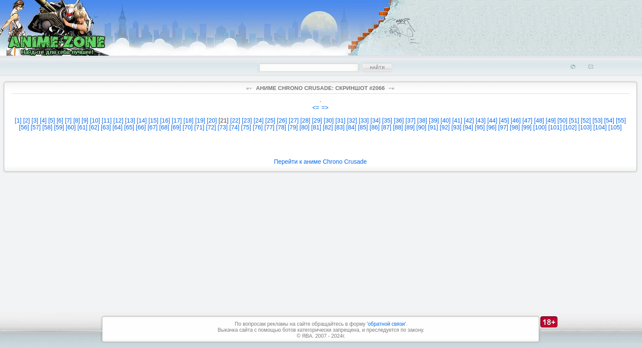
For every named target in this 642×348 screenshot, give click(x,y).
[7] (68, 120)
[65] (129, 127)
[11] (107, 120)
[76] (257, 127)
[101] (554, 127)
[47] (527, 120)
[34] (375, 120)
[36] (399, 120)
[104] (599, 127)
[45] (504, 120)
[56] (24, 127)
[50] (562, 120)
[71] (199, 127)
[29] (317, 120)
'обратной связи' (386, 324)
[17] (177, 120)
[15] (153, 120)
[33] (364, 120)
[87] (386, 127)
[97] (503, 127)
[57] (36, 127)
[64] (117, 127)
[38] (422, 120)
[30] (329, 120)
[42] (469, 120)
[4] (43, 120)
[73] (223, 127)
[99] (526, 127)
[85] (363, 127)
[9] (84, 120)
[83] (339, 127)
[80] (304, 127)
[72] (211, 127)
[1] (18, 120)
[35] (387, 120)
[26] (282, 120)
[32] (352, 120)
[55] (621, 120)
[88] (398, 127)
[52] (586, 120)
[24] (258, 120)
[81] (316, 127)
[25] (270, 120)
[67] (152, 127)
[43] (480, 120)
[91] (433, 127)
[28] (305, 120)
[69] (176, 127)
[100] (539, 127)
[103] (584, 127)
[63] (106, 127)
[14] (142, 120)
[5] (51, 120)
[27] (293, 120)
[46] (516, 120)
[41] (457, 120)
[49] (551, 120)
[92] (444, 127)
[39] (434, 120)
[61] (82, 127)
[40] (445, 120)
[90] (421, 127)
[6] (60, 120)
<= (315, 107)
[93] (456, 127)
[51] (574, 120)
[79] (293, 127)
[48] (539, 120)
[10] (95, 120)
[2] (26, 120)
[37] (411, 120)
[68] (164, 127)
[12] (118, 120)
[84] (351, 127)
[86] (375, 127)
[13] (130, 120)
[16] (165, 120)
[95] (480, 127)
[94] (468, 127)
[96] (491, 127)
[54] (609, 120)
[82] (328, 127)
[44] (492, 120)
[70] (188, 127)
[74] (234, 127)
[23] (247, 120)
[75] (246, 127)
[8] (76, 120)
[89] (410, 127)
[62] (94, 127)
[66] (141, 127)
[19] (200, 120)
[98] (515, 127)
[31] (340, 120)
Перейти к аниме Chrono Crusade (320, 161)
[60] (70, 127)
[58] (47, 127)
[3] (35, 120)
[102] (569, 127)
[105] (615, 127)
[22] (235, 120)
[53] (598, 120)
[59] (59, 127)
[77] (269, 127)
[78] (281, 127)
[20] (212, 120)
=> (325, 107)
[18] (188, 120)
